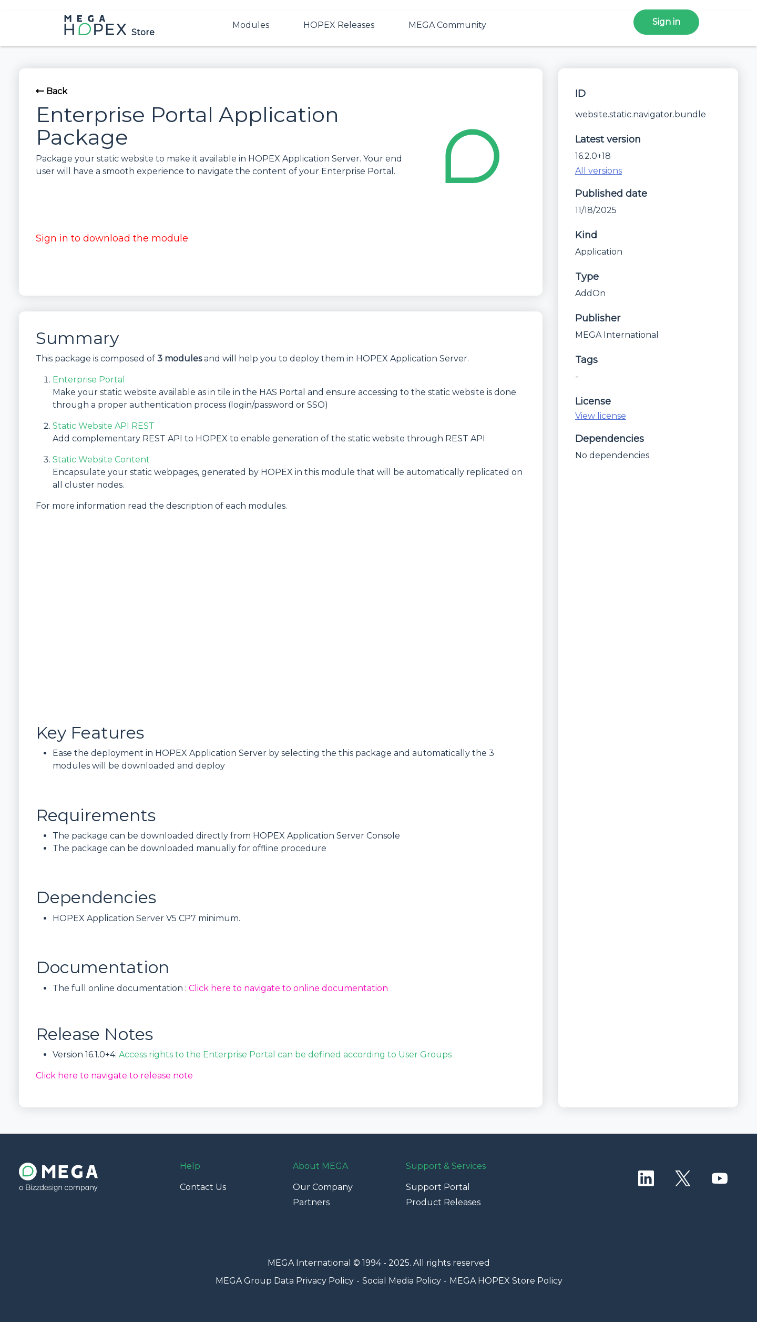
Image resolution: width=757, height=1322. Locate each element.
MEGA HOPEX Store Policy (505, 1281)
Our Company (323, 1187)
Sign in (666, 22)
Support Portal (438, 1187)
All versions (598, 171)
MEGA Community (447, 25)
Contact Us (203, 1187)
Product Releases (443, 1202)
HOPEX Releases (338, 25)
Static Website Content (101, 460)
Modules (250, 25)
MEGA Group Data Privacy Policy (285, 1281)
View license (600, 416)
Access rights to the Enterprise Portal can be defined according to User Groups (285, 1054)
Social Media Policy (401, 1281)
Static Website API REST (104, 426)
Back (51, 91)
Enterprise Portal (89, 380)
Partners (311, 1202)
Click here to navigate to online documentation (288, 988)
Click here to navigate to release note (114, 1076)
